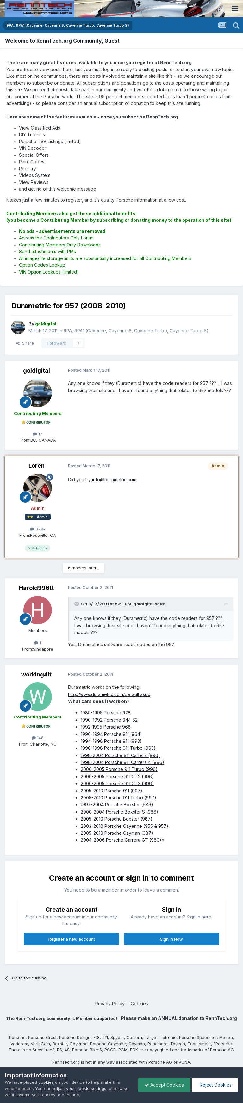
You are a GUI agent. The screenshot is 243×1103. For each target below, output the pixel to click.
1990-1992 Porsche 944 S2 (109, 720)
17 (37, 433)
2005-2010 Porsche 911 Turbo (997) (118, 797)
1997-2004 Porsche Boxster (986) (117, 804)
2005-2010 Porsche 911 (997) (111, 790)
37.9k (38, 528)
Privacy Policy (110, 1003)
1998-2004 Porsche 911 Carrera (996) (120, 755)
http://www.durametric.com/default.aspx (109, 694)
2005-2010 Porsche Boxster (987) (117, 818)
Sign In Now (171, 939)
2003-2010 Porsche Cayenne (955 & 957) (124, 826)
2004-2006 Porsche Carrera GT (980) (121, 840)
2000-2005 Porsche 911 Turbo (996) (119, 769)
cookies (46, 1082)
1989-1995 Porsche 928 (106, 712)
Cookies (139, 1003)
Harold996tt (36, 588)
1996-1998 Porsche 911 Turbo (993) (118, 748)
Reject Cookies (215, 1085)
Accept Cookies (164, 1085)
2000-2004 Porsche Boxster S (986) (119, 812)
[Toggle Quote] (77, 603)
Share (25, 343)
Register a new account (71, 939)
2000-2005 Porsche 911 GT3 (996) (117, 783)
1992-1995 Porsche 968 (106, 727)
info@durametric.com (114, 479)
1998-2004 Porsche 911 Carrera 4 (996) (122, 762)
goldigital (36, 370)
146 (38, 737)
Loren (36, 465)
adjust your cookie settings (79, 1088)
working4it (36, 674)
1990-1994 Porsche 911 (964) (111, 734)
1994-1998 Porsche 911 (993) (111, 741)
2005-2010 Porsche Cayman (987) (117, 833)
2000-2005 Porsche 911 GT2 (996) (117, 776)
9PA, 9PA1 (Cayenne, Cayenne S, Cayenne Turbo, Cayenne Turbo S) (136, 330)
